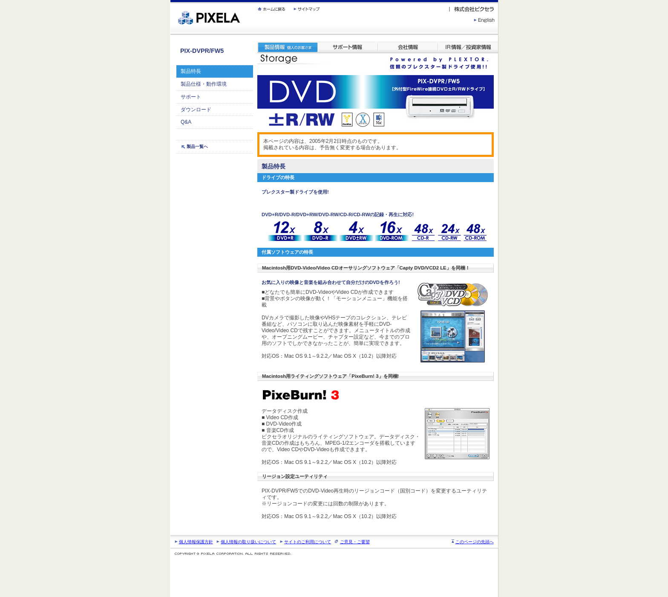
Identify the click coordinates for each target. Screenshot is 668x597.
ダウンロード (196, 110)
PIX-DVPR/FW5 (202, 50)
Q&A (186, 122)
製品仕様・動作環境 (204, 84)
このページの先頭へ (474, 541)
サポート (191, 97)
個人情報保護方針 (196, 541)
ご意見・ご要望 (355, 541)
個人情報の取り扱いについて (248, 541)
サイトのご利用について (307, 541)
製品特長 (191, 71)
